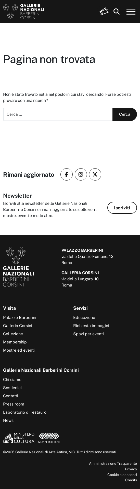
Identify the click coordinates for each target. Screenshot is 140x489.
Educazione (84, 317)
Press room (13, 404)
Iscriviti (122, 207)
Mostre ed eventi (19, 350)
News (8, 420)
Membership (15, 342)
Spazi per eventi (88, 333)
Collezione (13, 333)
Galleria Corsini (17, 325)
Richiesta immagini (91, 325)
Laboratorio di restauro (24, 412)
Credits (131, 480)
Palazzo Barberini (19, 317)
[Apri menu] (131, 12)
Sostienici (12, 387)
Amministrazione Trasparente (113, 463)
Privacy (131, 469)
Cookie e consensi (122, 474)
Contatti (10, 395)
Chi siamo (12, 379)
